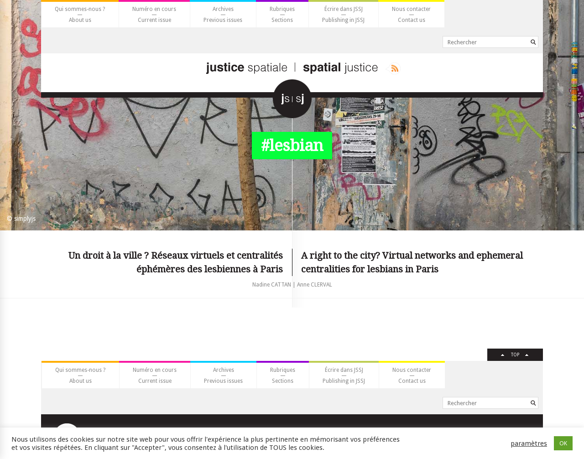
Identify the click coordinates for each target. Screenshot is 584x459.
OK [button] (563, 443)
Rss (393, 68)
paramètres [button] (529, 443)
